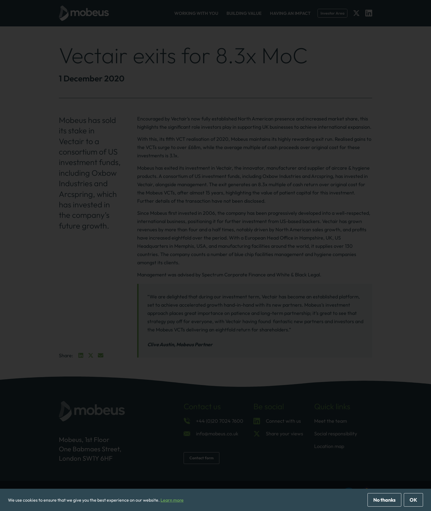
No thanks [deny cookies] (384, 500)
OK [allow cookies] (413, 500)
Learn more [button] (172, 500)
